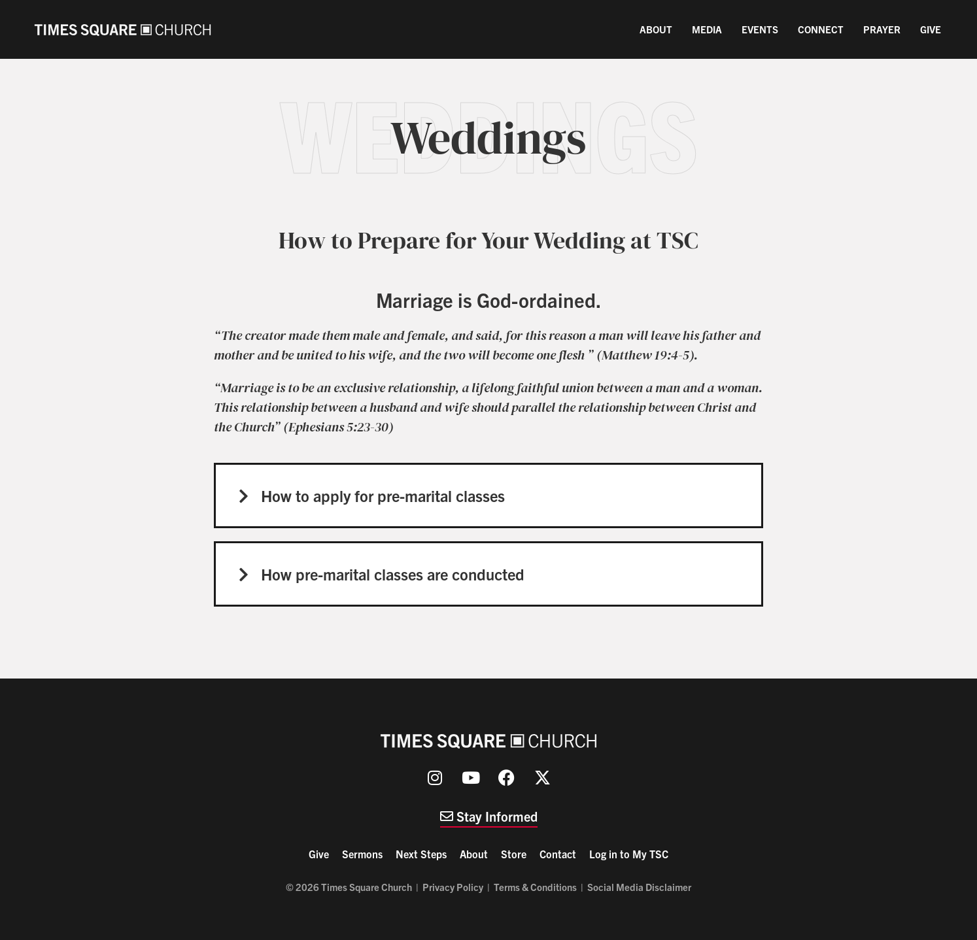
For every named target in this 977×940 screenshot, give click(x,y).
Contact (558, 853)
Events (760, 29)
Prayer (881, 29)
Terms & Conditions (535, 887)
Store (513, 853)
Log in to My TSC (628, 853)
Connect (821, 29)
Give (930, 29)
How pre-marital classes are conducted (392, 574)
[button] (488, 495)
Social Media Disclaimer (639, 887)
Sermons (362, 853)
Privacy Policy (452, 887)
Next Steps (421, 853)
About (656, 29)
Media (707, 29)
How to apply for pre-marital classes (383, 495)
